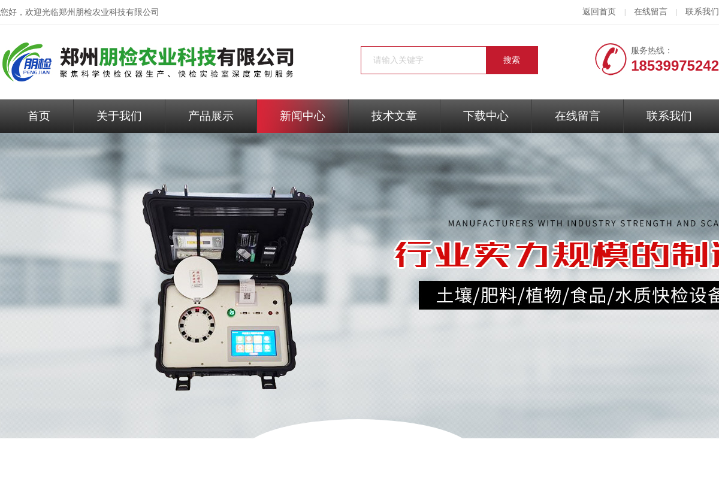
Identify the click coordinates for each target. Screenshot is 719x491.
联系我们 (702, 11)
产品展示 (211, 116)
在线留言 (650, 11)
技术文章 (394, 116)
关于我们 (119, 116)
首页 (39, 116)
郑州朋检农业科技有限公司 (109, 12)
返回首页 (599, 11)
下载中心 (486, 116)
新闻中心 (302, 116)
